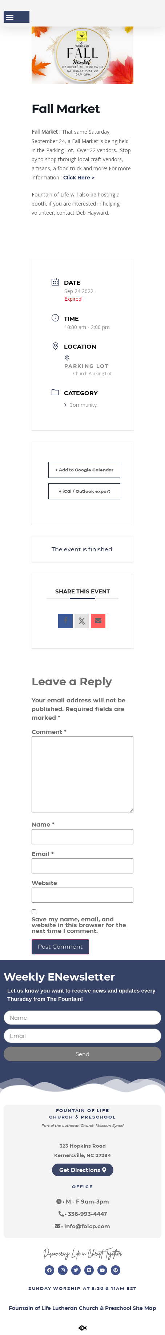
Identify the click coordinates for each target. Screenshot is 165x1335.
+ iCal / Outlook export (84, 491)
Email (43, 854)
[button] (10, 17)
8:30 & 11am (108, 1288)
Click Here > (78, 177)
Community (80, 404)
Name (43, 825)
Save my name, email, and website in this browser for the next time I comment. (79, 925)
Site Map (144, 1308)
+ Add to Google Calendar (84, 469)
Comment (49, 732)
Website (44, 883)
